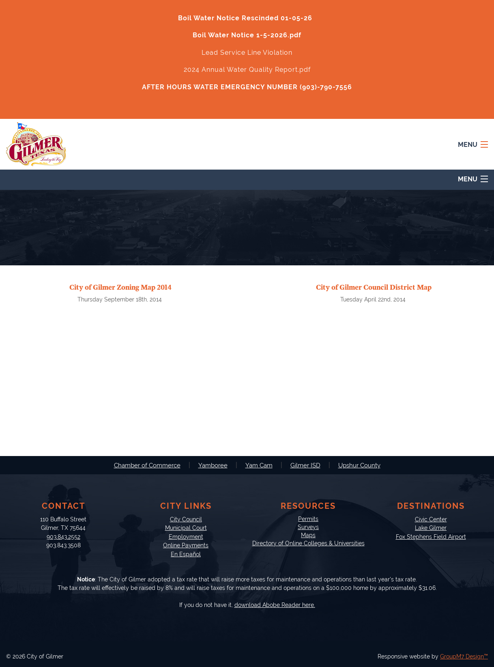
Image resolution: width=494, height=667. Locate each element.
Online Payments (185, 545)
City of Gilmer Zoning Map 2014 (120, 287)
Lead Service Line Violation (247, 52)
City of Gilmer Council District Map (374, 287)
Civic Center (431, 519)
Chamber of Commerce (147, 465)
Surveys (308, 526)
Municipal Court (186, 527)
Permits (308, 518)
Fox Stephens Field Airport (431, 536)
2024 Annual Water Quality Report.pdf (247, 69)
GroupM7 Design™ (464, 656)
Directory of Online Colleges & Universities (308, 543)
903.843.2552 (63, 536)
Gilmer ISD (305, 465)
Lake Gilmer (431, 527)
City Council (186, 519)
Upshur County (359, 465)
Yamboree (213, 465)
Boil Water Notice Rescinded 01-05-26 (245, 18)
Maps (308, 534)
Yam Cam (259, 465)
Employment (186, 536)
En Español (186, 554)
